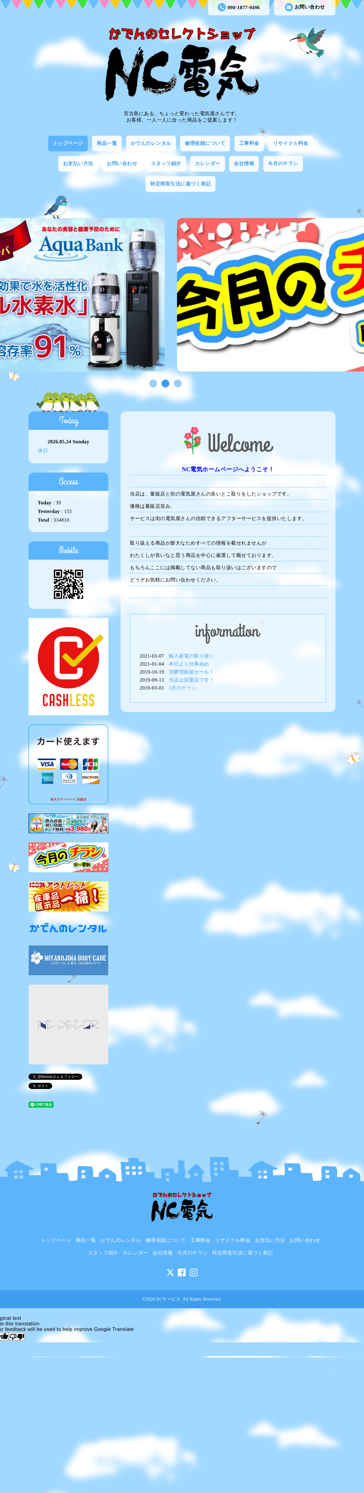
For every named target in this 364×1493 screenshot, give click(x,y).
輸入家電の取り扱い (192, 656)
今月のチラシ (283, 163)
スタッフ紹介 (166, 163)
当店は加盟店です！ (192, 679)
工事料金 (249, 143)
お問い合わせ (305, 7)
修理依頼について (205, 143)
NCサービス (168, 1299)
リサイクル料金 (290, 143)
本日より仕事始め (189, 664)
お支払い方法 (78, 163)
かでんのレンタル (151, 143)
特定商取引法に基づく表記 (180, 183)
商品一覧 (107, 143)
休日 (43, 450)
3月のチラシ (183, 687)
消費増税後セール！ (192, 672)
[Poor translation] (17, 1336)
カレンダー (207, 163)
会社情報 (244, 163)
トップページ (68, 143)
